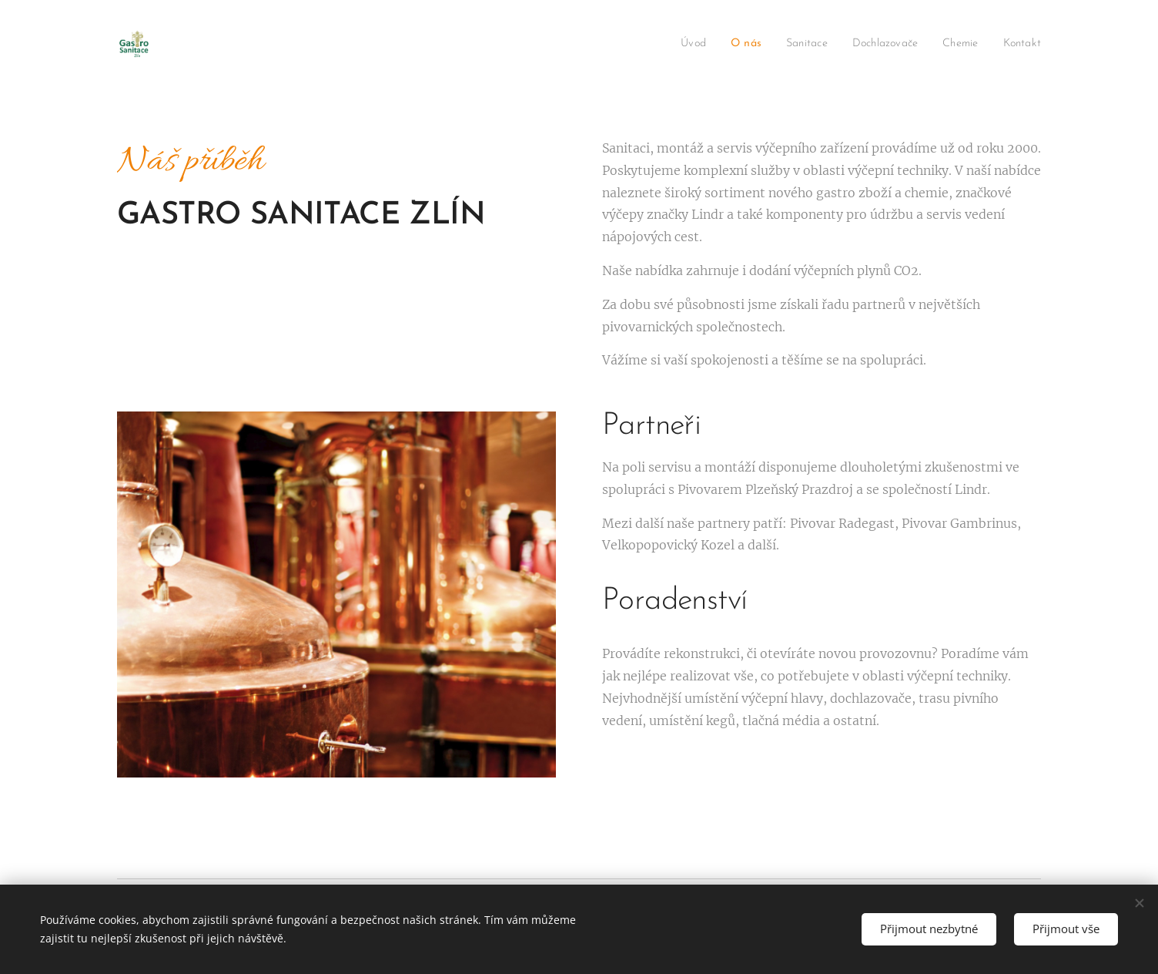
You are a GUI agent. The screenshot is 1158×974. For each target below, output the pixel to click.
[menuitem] (670, 44)
